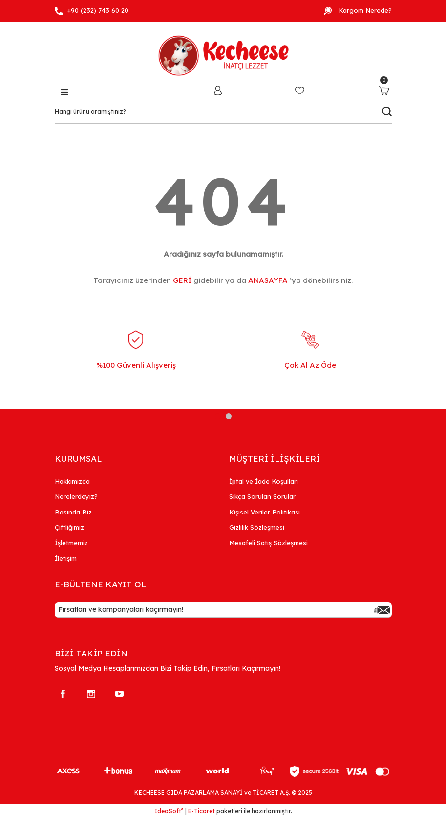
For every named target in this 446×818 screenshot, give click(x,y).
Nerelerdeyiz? (76, 496)
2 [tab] (229, 416)
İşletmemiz (71, 543)
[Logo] (223, 53)
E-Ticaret (201, 811)
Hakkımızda (72, 481)
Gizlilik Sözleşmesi (256, 527)
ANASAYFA (268, 280)
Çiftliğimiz (69, 527)
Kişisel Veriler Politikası (264, 512)
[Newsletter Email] (223, 610)
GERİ (182, 280)
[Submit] (382, 610)
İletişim (66, 558)
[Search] (223, 111)
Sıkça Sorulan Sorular (262, 496)
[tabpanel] (136, 358)
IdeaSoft (168, 811)
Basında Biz (73, 512)
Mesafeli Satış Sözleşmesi (268, 543)
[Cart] (384, 90)
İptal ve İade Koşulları (263, 481)
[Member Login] (217, 90)
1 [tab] (218, 416)
